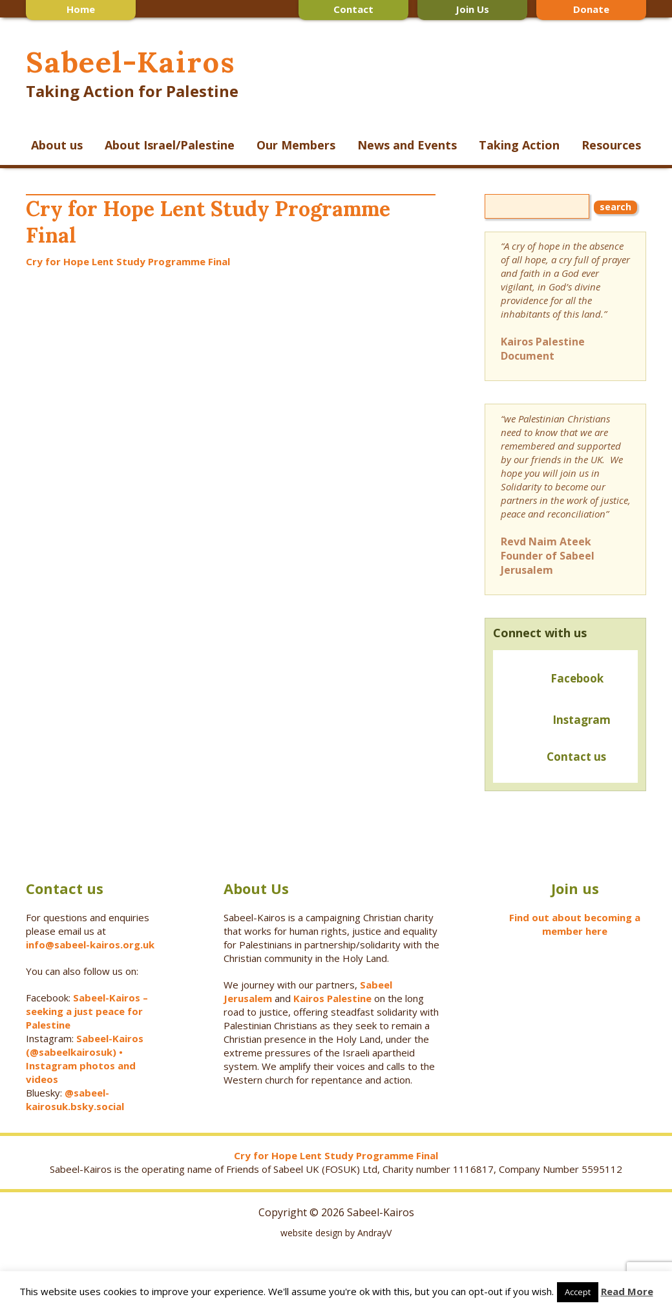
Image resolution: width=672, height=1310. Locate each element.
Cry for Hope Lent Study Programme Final (128, 261)
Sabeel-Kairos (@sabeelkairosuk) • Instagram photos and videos (84, 1059)
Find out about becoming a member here (574, 924)
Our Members (296, 145)
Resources (611, 145)
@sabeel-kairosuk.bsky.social (76, 1099)
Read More (627, 1291)
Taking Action (519, 145)
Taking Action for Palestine (132, 91)
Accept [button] (578, 1292)
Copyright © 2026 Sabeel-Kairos (336, 1212)
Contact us (553, 758)
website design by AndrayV (336, 1233)
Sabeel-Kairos (130, 61)
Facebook (577, 678)
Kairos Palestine (332, 998)
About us (57, 145)
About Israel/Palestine (170, 145)
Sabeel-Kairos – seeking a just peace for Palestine (87, 1011)
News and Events (407, 145)
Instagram (581, 719)
